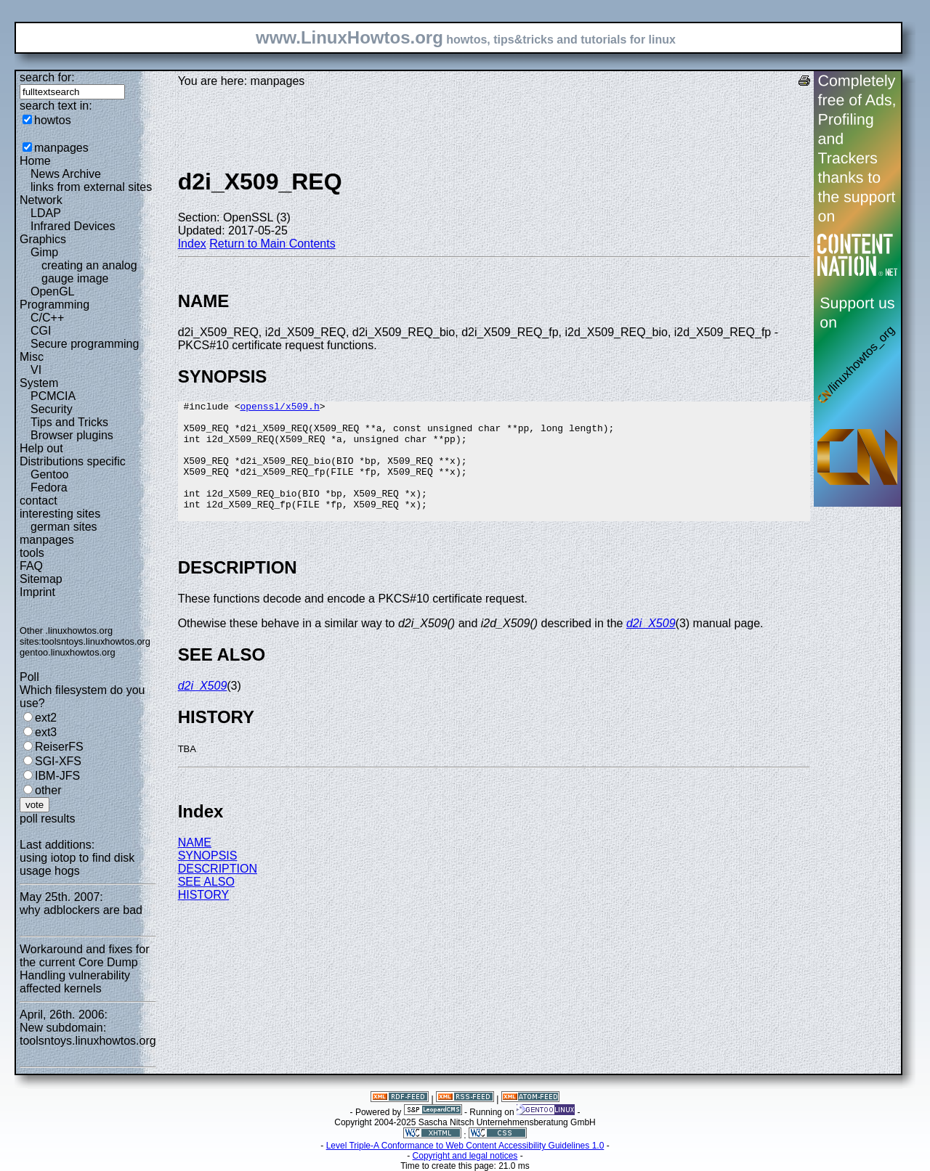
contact (38, 500)
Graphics (43, 239)
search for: (47, 77)
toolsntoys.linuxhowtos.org (95, 641)
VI (36, 370)
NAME (194, 866)
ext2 (46, 717)
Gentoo (49, 474)
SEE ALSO (206, 905)
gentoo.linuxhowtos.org (68, 652)
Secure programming (85, 344)
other (48, 790)
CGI (41, 331)
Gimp (44, 252)
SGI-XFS (58, 761)
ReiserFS (59, 746)
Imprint (37, 592)
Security (52, 409)
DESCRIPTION (217, 892)
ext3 (46, 732)
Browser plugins (72, 435)
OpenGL (52, 291)
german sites (64, 527)
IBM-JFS (57, 776)
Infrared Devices (73, 226)
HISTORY (204, 919)
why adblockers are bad (81, 910)
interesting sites (60, 513)
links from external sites (91, 187)
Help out (41, 448)
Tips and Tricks (69, 422)
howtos (52, 120)
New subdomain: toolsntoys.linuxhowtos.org (88, 1034)
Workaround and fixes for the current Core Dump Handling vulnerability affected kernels (84, 969)
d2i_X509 (651, 647)
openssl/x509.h (279, 408)
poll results (47, 818)
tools (32, 553)
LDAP (46, 213)
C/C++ (47, 317)
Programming (54, 304)
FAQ (31, 566)
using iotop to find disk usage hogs (77, 864)
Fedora (49, 487)
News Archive (66, 174)
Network (41, 200)
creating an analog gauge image (89, 272)
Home (35, 161)
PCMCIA (53, 396)
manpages (61, 148)
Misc (32, 357)
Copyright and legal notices (465, 1156)
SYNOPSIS (208, 879)
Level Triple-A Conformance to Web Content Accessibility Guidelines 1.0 (465, 1146)
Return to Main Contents (272, 243)
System (39, 383)
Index (192, 243)
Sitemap (41, 579)
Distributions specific (73, 461)
